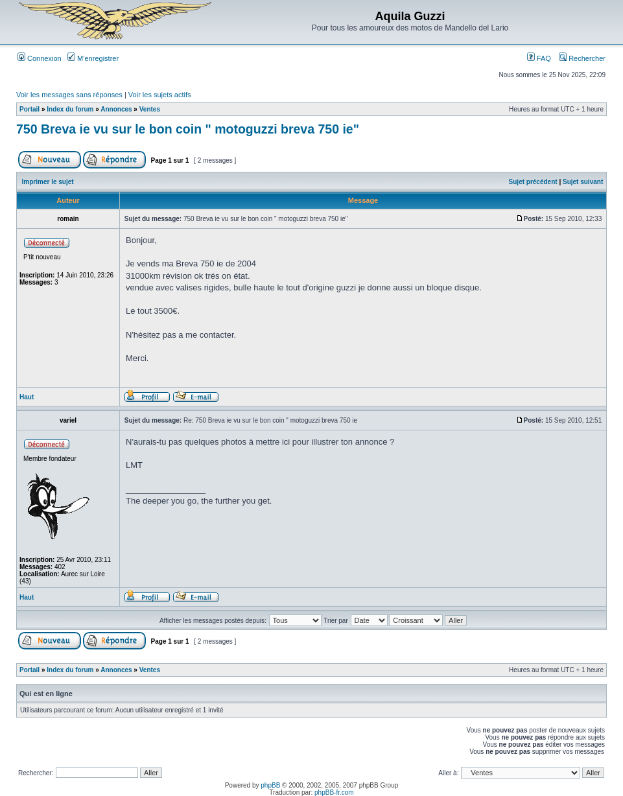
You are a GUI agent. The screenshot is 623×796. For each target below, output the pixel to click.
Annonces (116, 109)
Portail (29, 109)
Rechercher (582, 58)
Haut (26, 397)
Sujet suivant (583, 181)
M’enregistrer (93, 58)
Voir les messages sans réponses (69, 95)
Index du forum (70, 109)
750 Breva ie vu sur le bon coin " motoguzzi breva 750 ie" (187, 129)
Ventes (149, 109)
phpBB (270, 785)
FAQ (539, 58)
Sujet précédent (533, 181)
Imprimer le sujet (48, 181)
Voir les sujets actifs (159, 95)
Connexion (40, 58)
